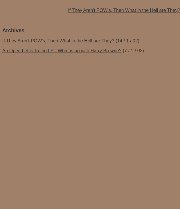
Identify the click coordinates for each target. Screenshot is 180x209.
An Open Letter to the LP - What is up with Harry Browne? (62, 50)
